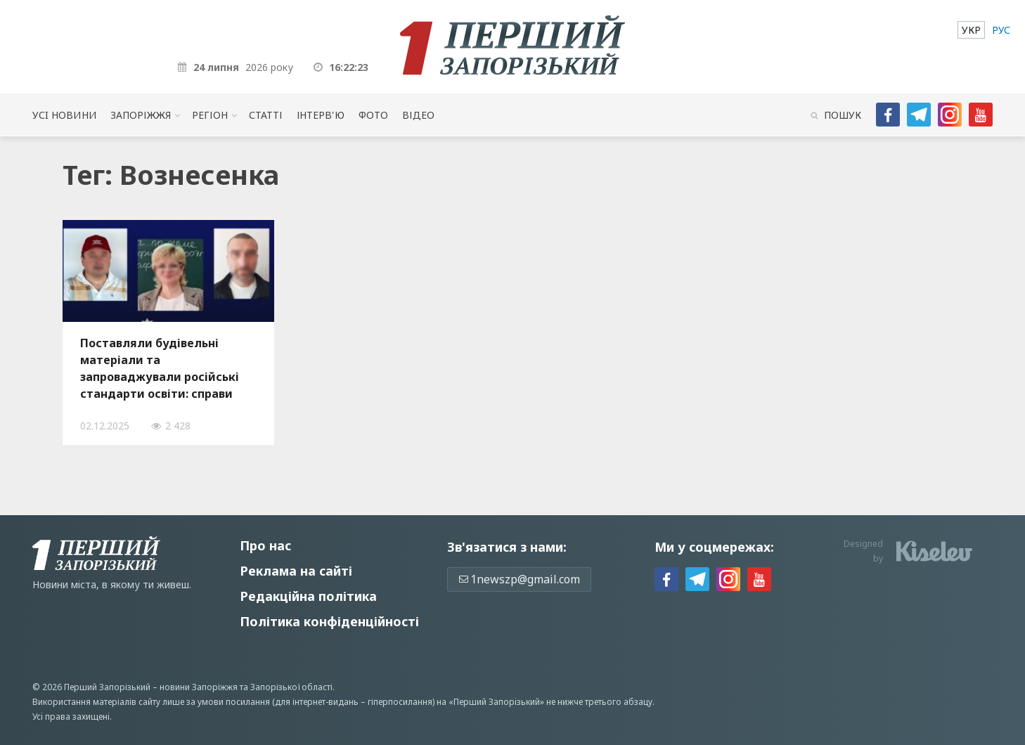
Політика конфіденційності (329, 621)
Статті (266, 115)
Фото (374, 115)
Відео (418, 115)
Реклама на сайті (296, 570)
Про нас (265, 545)
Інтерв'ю (320, 115)
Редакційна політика (308, 596)
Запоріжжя (140, 115)
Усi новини (64, 115)
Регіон (210, 115)
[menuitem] (971, 30)
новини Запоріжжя (199, 687)
